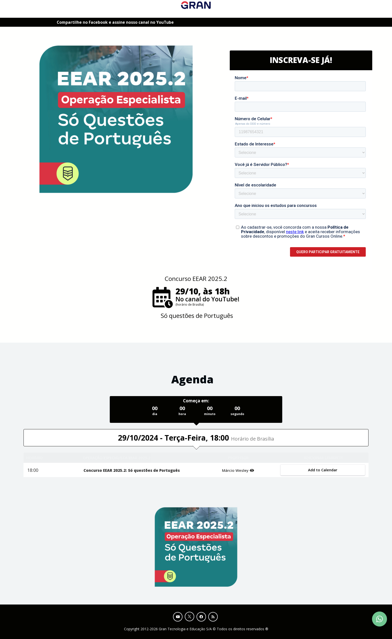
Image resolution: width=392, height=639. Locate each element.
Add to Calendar (322, 469)
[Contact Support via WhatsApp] (379, 619)
